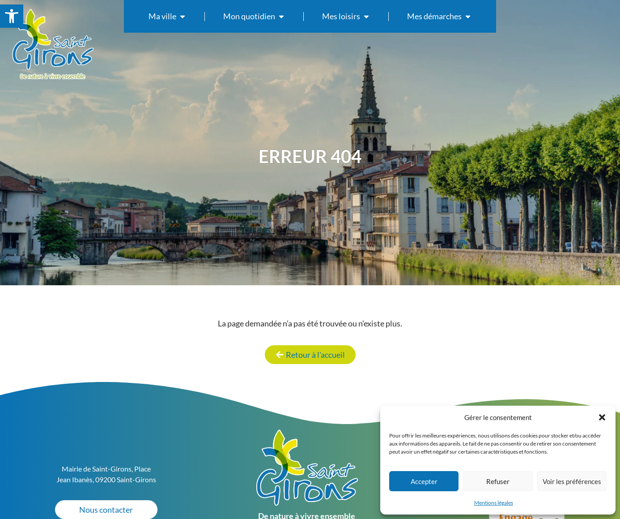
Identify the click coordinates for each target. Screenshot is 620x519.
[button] (602, 417)
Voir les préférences (572, 481)
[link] (11, 16)
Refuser (498, 481)
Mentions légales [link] (493, 502)
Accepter (424, 481)
